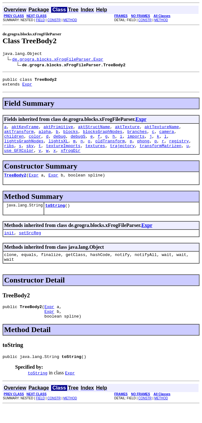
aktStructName (94, 130)
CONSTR (54, 20)
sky (29, 153)
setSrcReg (30, 244)
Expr (27, 87)
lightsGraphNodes (24, 147)
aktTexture (127, 130)
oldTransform (110, 147)
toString (55, 215)
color (35, 142)
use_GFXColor (19, 159)
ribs (9, 153)
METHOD (70, 20)
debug (59, 142)
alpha (45, 136)
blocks (70, 136)
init (9, 244)
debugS (78, 142)
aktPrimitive (58, 130)
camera (166, 136)
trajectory (122, 153)
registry (179, 147)
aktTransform (19, 136)
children (14, 142)
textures (95, 153)
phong (143, 147)
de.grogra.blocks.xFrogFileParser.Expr (58, 60)
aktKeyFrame (25, 130)
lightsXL (58, 147)
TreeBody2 (15, 184)
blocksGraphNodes (102, 136)
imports (136, 142)
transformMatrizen (160, 153)
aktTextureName (162, 130)
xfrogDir (70, 159)
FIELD (40, 20)
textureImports (63, 153)
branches (137, 136)
